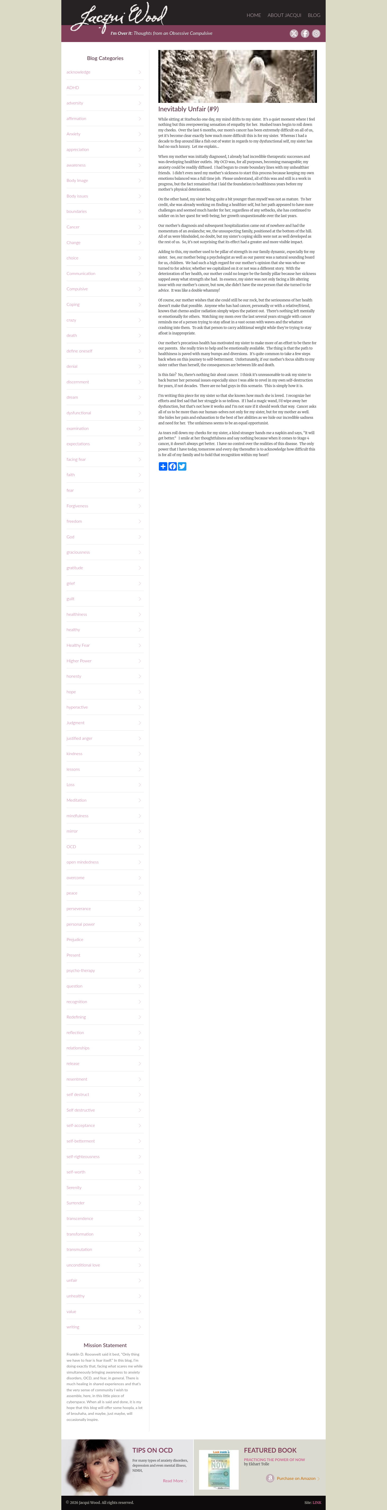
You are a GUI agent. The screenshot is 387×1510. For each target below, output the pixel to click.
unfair (72, 1280)
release (73, 1063)
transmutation (79, 1249)
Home (254, 15)
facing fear (76, 459)
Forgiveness (77, 505)
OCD (71, 846)
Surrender (76, 1202)
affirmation (76, 118)
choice (73, 257)
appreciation (78, 149)
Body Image (77, 180)
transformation (80, 1233)
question (74, 985)
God (70, 536)
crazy (71, 319)
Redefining (76, 1016)
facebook (305, 33)
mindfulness (78, 815)
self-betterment (81, 1140)
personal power (81, 923)
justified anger (79, 738)
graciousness (78, 551)
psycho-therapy (81, 970)
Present (73, 954)
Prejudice (75, 939)
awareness (76, 164)
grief (71, 583)
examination (78, 428)
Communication (81, 273)
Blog (314, 15)
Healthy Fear (78, 645)
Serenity (74, 1187)
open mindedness (83, 861)
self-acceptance (81, 1125)
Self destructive (81, 1109)
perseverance (79, 908)
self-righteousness (83, 1156)
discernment (78, 381)
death (72, 335)
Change (74, 242)
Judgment (76, 722)
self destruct (78, 1094)
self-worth (76, 1171)
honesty (74, 675)
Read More (173, 1480)
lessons (73, 769)
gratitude (75, 567)
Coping (73, 304)
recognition (77, 1001)
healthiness (77, 614)
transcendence (80, 1218)
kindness (74, 753)
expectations (78, 443)
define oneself (79, 350)
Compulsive (77, 288)
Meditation (76, 799)
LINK (316, 1502)
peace (72, 892)
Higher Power (79, 660)
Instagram (316, 33)
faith (71, 474)
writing (73, 1326)
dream (72, 397)
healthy (73, 629)
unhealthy (76, 1295)
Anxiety (73, 133)
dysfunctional (79, 412)
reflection (75, 1032)
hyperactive (77, 706)
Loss (71, 784)
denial (72, 366)
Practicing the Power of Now (274, 1459)
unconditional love (83, 1264)
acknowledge (78, 71)
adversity (75, 102)
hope (71, 691)
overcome (76, 877)
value (71, 1311)
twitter (294, 33)
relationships (78, 1047)
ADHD (73, 87)
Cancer (73, 226)
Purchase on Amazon (296, 1478)
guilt (71, 598)
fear (70, 490)
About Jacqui (285, 15)
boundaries (77, 211)
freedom (74, 521)
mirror (72, 830)
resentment (77, 1078)
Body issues (77, 195)
